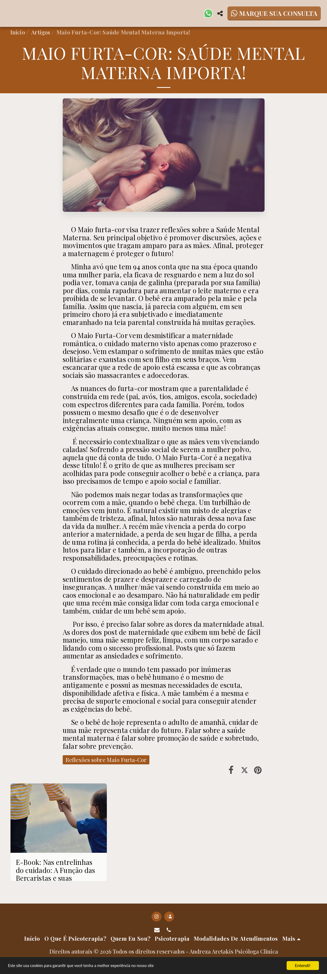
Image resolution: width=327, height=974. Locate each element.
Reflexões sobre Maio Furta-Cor (106, 759)
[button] (208, 13)
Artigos (40, 32)
